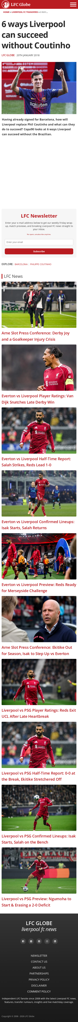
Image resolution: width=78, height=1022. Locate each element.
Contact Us (39, 961)
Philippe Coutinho (40, 264)
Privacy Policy (39, 979)
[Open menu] (73, 4)
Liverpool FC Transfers (25, 12)
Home (6, 12)
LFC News (13, 276)
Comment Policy (39, 991)
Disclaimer (39, 985)
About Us (39, 967)
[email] (39, 242)
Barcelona (21, 264)
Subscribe (39, 251)
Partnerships (39, 973)
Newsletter (39, 955)
